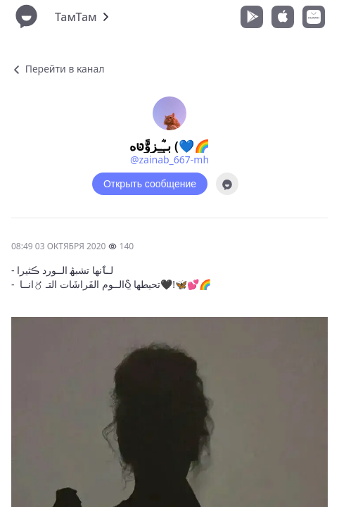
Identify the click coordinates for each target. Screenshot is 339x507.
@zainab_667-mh (169, 159)
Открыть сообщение (149, 183)
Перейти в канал (57, 68)
